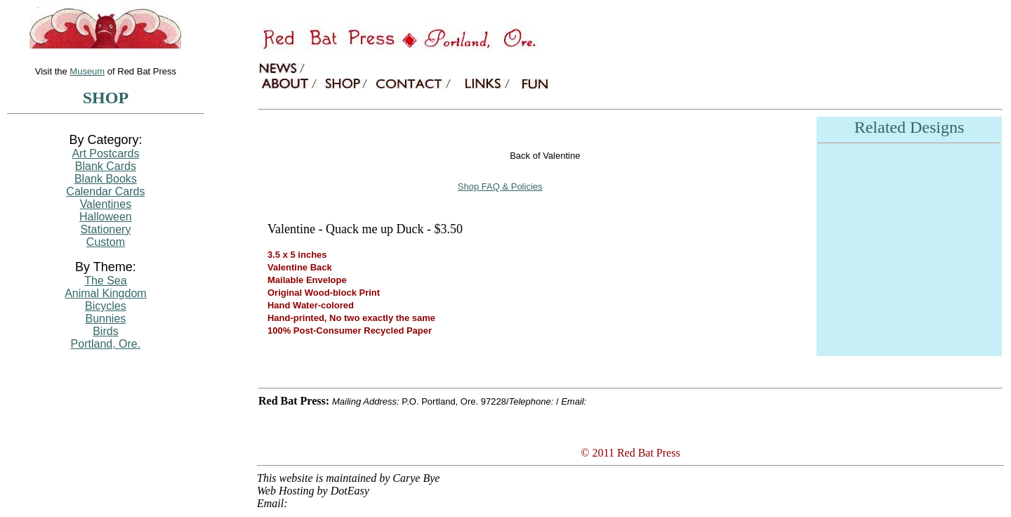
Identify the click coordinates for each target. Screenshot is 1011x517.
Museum (87, 71)
